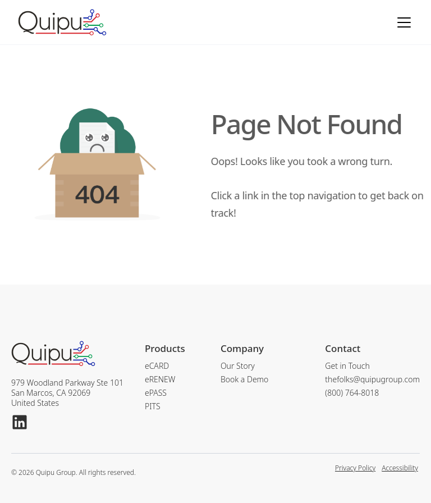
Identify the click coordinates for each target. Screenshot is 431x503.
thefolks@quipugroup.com (372, 379)
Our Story (238, 366)
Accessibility (400, 469)
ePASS (156, 393)
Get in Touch (347, 366)
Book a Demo (245, 379)
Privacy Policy (355, 469)
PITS (153, 406)
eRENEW (160, 379)
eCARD (157, 366)
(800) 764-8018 (352, 393)
